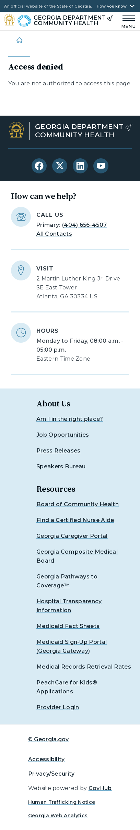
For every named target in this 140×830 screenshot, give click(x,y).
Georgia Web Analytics (58, 815)
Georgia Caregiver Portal (72, 536)
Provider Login (57, 707)
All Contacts (54, 234)
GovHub (100, 788)
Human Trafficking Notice (61, 802)
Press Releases (58, 450)
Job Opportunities (62, 435)
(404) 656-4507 (84, 225)
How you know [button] (112, 6)
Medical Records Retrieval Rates (83, 666)
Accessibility (46, 759)
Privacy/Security (51, 773)
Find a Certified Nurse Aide (75, 520)
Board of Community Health (77, 504)
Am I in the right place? (69, 419)
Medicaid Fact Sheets (68, 626)
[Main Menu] (127, 21)
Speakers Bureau (61, 466)
